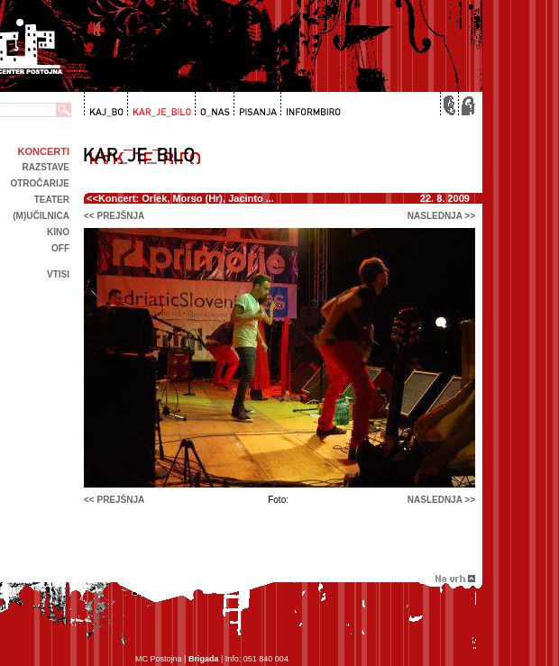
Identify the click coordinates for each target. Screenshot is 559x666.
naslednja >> (441, 216)
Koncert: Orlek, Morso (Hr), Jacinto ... (186, 198)
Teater (51, 200)
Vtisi (58, 274)
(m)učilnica (41, 216)
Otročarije (39, 183)
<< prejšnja (114, 216)
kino (58, 232)
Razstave (46, 167)
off (60, 248)
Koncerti (43, 151)
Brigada (203, 658)
